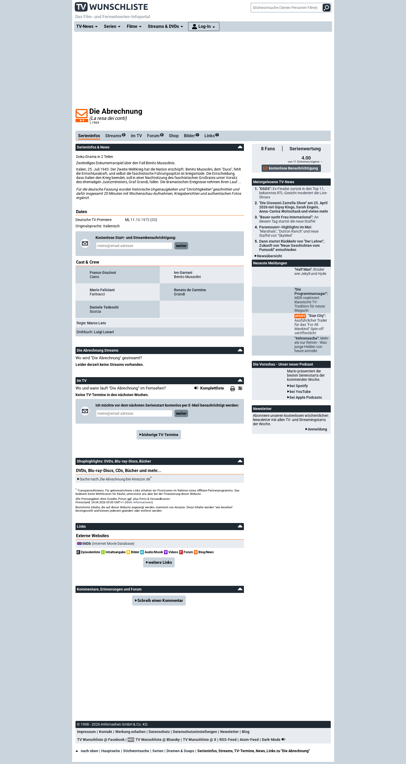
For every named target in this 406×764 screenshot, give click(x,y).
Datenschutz (159, 732)
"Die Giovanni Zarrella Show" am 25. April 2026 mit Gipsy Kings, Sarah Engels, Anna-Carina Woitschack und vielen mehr (293, 207)
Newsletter (229, 732)
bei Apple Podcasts (306, 397)
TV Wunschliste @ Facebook (100, 739)
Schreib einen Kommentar (160, 600)
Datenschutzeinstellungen (195, 732)
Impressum (86, 732)
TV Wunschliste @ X (199, 739)
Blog (245, 732)
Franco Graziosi (103, 272)
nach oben (87, 751)
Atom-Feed (249, 739)
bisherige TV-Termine (160, 435)
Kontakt (105, 732)
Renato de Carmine (190, 290)
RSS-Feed (228, 739)
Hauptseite (110, 751)
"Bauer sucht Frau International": (289, 219)
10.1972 (142, 220)
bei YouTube (300, 391)
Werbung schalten (130, 732)
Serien (157, 751)
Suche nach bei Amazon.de (115, 479)
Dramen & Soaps (180, 751)
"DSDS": (293, 193)
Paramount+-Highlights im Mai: (288, 231)
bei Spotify (299, 386)
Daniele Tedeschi (104, 307)
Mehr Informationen (139, 502)
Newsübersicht (269, 256)
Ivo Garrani (183, 272)
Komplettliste (212, 388)
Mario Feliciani (102, 290)
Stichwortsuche (136, 751)
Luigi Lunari (104, 332)
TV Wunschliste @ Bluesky (158, 739)
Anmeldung (317, 429)
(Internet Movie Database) (108, 543)
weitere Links (160, 562)
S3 (154, 220)
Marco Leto (96, 323)
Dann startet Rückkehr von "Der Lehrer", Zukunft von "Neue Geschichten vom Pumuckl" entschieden (291, 245)
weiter (181, 246)
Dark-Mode (275, 739)
